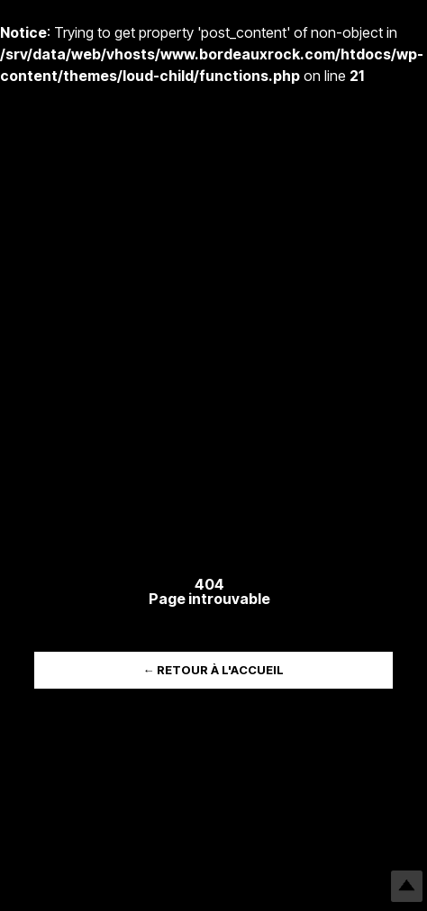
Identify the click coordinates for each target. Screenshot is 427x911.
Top (406, 886)
